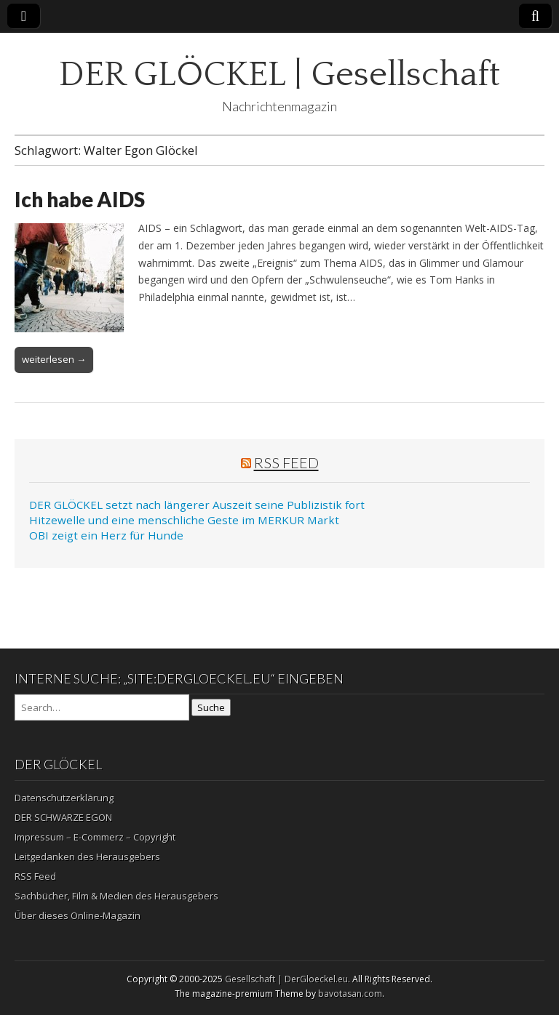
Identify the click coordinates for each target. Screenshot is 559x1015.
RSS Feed (286, 462)
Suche (211, 707)
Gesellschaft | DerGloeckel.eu (286, 979)
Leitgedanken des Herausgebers (87, 856)
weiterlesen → (54, 359)
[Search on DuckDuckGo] (102, 707)
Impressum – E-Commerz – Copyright (95, 836)
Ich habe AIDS (80, 199)
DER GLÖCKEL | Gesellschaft (279, 74)
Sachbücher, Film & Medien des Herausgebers (116, 895)
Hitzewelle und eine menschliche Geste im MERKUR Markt (184, 520)
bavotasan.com (350, 993)
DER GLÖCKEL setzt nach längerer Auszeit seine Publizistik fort (197, 504)
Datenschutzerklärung (64, 797)
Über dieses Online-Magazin (77, 915)
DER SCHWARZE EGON (63, 817)
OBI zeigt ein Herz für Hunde (106, 535)
